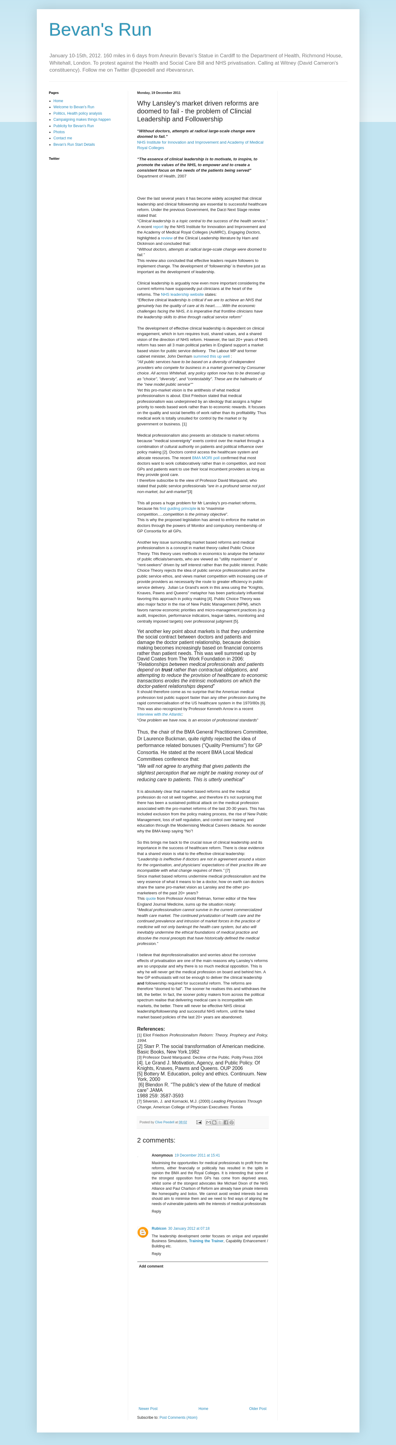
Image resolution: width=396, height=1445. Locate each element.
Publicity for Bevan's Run (74, 126)
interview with (150, 714)
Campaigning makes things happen (82, 119)
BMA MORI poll (205, 458)
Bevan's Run (100, 29)
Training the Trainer (206, 1241)
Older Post (258, 1409)
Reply (156, 1211)
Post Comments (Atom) (178, 1417)
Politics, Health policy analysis (78, 113)
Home (203, 1409)
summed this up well (211, 356)
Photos (59, 132)
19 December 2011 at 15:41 (197, 1155)
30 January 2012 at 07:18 (189, 1228)
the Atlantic (172, 714)
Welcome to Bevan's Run (74, 107)
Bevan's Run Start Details (74, 144)
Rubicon (159, 1228)
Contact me (63, 138)
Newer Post (148, 1409)
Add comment (151, 1266)
